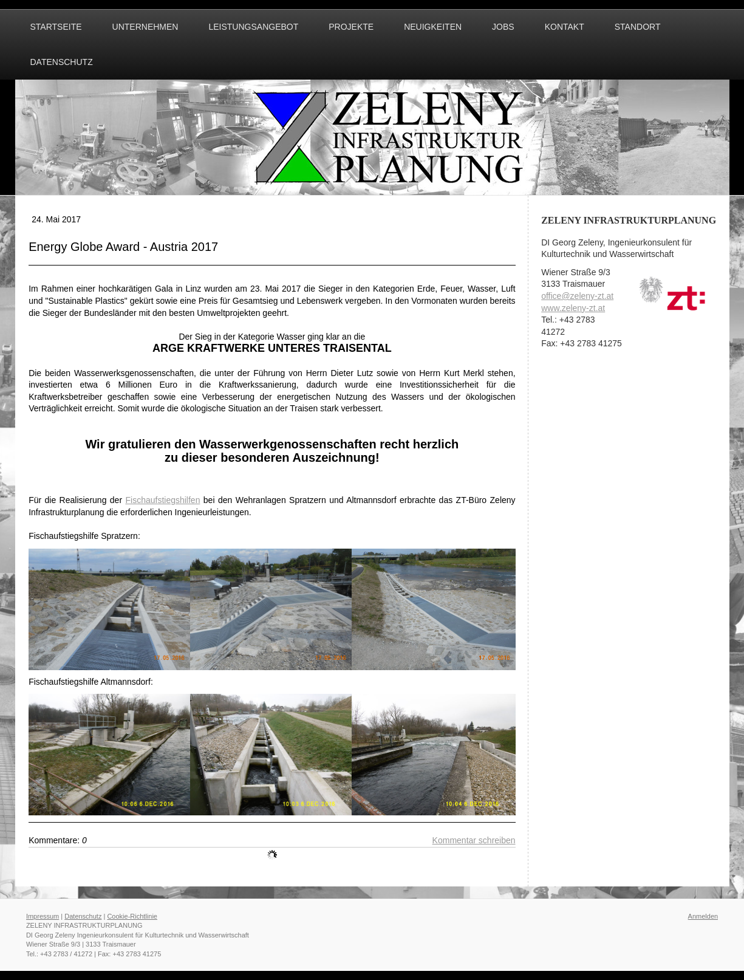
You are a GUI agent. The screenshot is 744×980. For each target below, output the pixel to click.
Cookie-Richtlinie (132, 916)
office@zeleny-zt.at (577, 296)
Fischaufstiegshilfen (162, 500)
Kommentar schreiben (474, 840)
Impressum (42, 916)
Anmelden (703, 916)
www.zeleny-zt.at (573, 308)
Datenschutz (82, 916)
